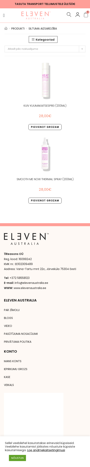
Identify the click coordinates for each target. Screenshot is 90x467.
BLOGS (8, 318)
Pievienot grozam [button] (45, 127)
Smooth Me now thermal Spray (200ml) (45, 179)
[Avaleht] (6, 29)
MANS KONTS (12, 361)
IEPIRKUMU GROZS (15, 369)
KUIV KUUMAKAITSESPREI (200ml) (45, 106)
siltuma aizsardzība (43, 29)
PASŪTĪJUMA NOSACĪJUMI (21, 334)
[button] (4, 15)
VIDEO (8, 326)
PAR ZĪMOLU (12, 310)
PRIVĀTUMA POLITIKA (17, 342)
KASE (7, 377)
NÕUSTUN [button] (17, 458)
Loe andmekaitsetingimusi (46, 450)
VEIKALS (9, 385)
